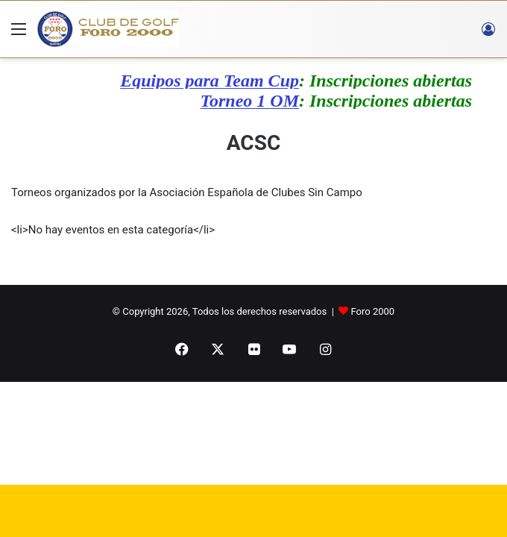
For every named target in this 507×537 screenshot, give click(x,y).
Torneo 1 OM (254, 100)
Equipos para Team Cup (214, 80)
